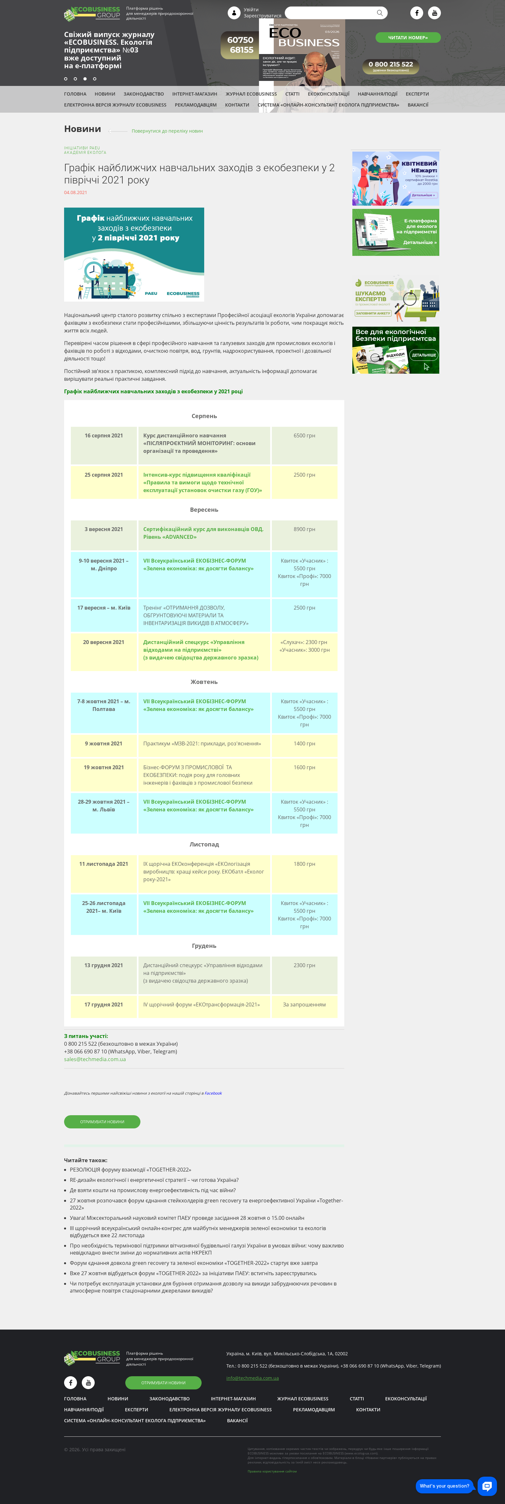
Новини (105, 94)
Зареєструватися (262, 16)
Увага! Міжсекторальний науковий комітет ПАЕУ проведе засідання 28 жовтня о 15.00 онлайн (187, 1217)
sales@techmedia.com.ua (95, 1059)
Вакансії (418, 105)
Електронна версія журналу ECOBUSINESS (115, 105)
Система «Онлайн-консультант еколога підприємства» (328, 105)
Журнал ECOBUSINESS (251, 94)
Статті (292, 94)
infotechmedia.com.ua (252, 1378)
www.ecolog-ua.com (361, 1453)
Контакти (237, 105)
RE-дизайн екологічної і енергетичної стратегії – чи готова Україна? (154, 1179)
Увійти (251, 9)
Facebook (213, 1093)
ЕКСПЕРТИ (417, 94)
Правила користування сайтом (272, 1471)
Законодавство (144, 94)
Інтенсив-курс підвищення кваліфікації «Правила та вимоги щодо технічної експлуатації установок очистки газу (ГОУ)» (202, 482)
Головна (75, 94)
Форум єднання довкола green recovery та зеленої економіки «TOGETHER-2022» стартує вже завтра (194, 1262)
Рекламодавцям (196, 105)
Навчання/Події (377, 94)
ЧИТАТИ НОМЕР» (408, 37)
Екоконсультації (328, 94)
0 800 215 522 (252, 1366)
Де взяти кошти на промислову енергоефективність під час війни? (153, 1190)
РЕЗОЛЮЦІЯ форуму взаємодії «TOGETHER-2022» (130, 1169)
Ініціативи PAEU (82, 148)
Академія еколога (85, 152)
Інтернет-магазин (194, 94)
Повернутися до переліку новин (167, 131)
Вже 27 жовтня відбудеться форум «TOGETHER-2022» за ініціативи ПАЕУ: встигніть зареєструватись (193, 1273)
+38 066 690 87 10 (359, 1366)
